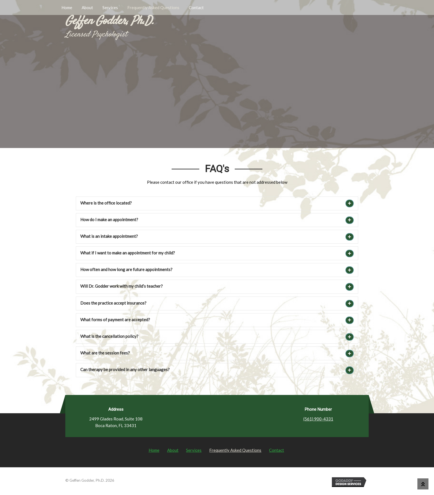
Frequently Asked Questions (153, 7)
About (87, 7)
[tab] (217, 203)
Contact (196, 7)
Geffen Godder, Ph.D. (109, 21)
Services (110, 7)
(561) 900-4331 (318, 418)
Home (66, 7)
